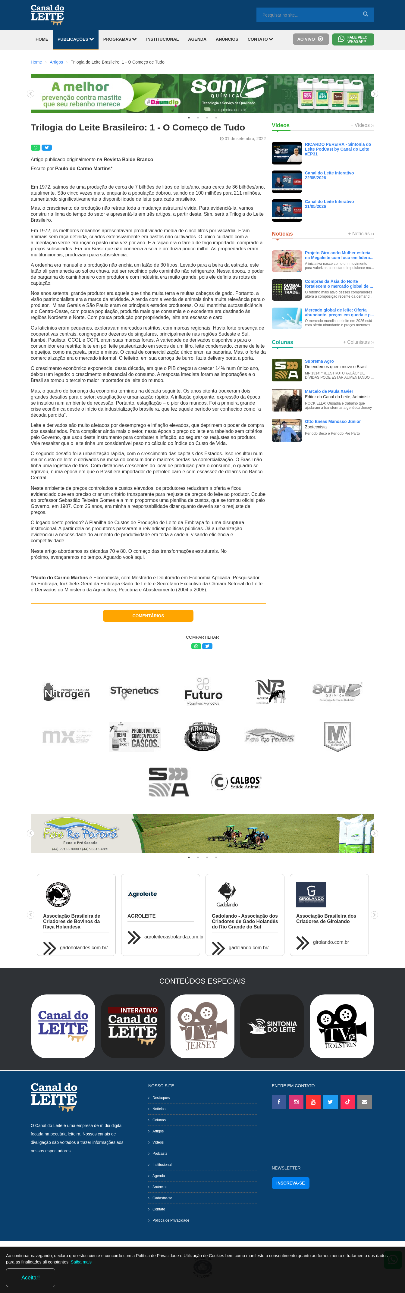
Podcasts (159, 1153)
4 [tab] (216, 118)
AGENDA (197, 39)
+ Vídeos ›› (362, 125)
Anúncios (159, 1187)
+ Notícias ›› (361, 233)
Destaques (161, 1098)
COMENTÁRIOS (148, 615)
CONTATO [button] (261, 39)
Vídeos (158, 1142)
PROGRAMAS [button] (120, 39)
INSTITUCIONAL (162, 39)
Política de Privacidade (170, 1220)
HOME (42, 39)
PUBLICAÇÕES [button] (76, 39)
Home (36, 62)
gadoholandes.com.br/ (84, 947)
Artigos (56, 62)
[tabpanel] (202, 93)
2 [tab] (198, 118)
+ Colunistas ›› (358, 342)
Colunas (159, 1120)
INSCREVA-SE (290, 1183)
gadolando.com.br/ (249, 947)
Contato (158, 1209)
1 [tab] (189, 118)
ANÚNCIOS (227, 39)
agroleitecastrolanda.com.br (174, 936)
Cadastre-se (162, 1198)
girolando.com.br (331, 942)
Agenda (158, 1176)
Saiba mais (126, 1279)
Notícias (158, 1109)
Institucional (161, 1165)
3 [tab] (207, 118)
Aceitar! (374, 1278)
